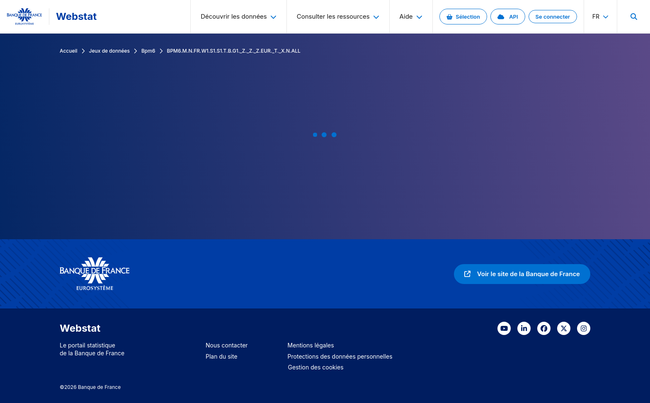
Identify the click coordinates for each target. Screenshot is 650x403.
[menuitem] (633, 16)
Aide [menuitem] (411, 16)
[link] (463, 16)
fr (600, 16)
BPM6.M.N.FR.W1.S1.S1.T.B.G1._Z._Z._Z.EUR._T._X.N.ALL (234, 51)
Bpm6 (148, 51)
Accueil (69, 51)
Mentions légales (311, 345)
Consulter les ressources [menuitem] (338, 16)
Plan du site (222, 356)
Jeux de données (109, 51)
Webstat (76, 16)
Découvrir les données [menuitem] (238, 16)
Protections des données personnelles (340, 356)
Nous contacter (227, 345)
